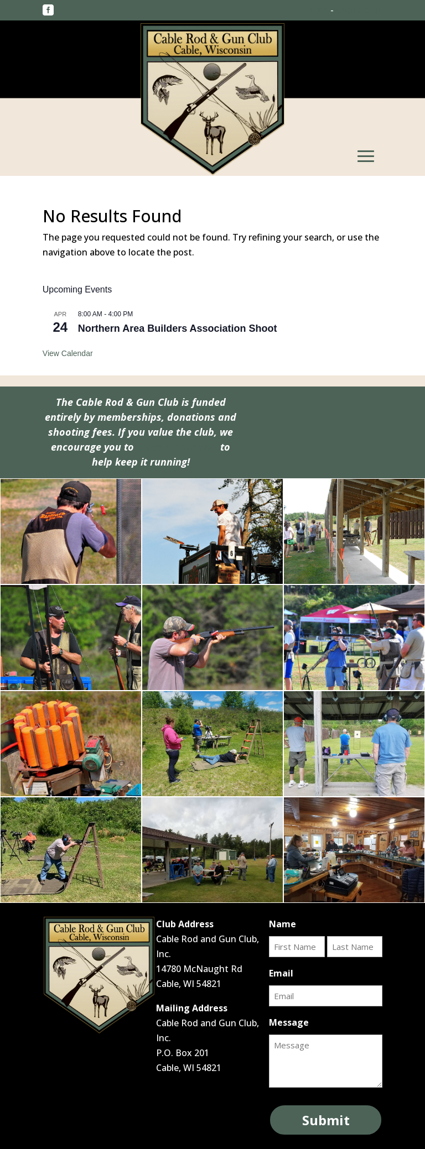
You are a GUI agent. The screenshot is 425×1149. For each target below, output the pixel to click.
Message (289, 1022)
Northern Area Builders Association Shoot (177, 328)
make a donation (177, 446)
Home (315, 10)
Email (281, 973)
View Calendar (68, 353)
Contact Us (359, 10)
